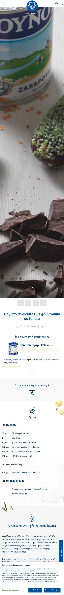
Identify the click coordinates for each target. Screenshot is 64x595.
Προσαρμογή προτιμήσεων (10, 591)
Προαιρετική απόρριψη (52, 591)
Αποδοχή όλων (35, 591)
